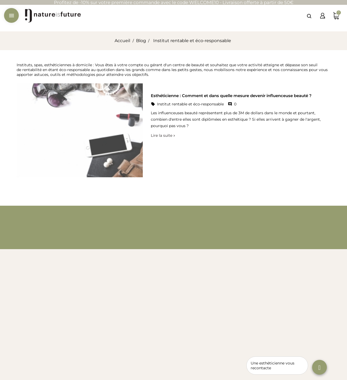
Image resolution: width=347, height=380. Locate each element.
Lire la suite (161, 135)
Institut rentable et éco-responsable (190, 104)
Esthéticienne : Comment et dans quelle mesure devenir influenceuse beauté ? (231, 95)
